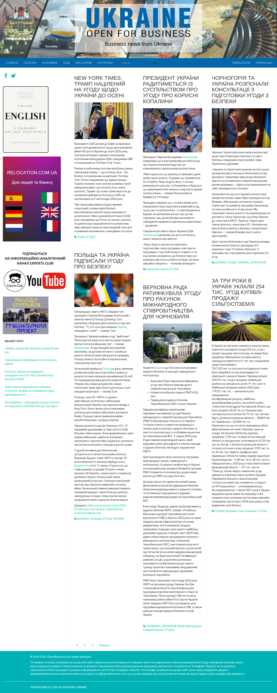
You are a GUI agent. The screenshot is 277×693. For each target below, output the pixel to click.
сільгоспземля (247, 511)
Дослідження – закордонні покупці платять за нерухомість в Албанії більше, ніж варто (32, 404)
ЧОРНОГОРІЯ (258, 262)
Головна (12, 62)
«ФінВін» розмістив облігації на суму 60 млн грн (32, 350)
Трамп (81, 236)
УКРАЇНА (243, 262)
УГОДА (90, 236)
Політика (30, 62)
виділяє (159, 367)
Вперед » (105, 645)
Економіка (50, 62)
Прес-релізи (83, 62)
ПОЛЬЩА (95, 518)
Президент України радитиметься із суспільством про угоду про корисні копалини (171, 89)
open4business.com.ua (46, 687)
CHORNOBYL (153, 626)
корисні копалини (157, 269)
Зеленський (190, 157)
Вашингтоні (81, 465)
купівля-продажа (226, 511)
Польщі (107, 368)
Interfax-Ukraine (75, 687)
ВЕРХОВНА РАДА (173, 626)
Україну (122, 326)
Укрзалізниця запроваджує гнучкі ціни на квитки (31, 361)
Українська (265, 62)
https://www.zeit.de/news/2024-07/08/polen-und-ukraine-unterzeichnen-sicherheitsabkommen (100, 509)
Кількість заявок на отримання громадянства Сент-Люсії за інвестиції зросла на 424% (29, 375)
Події (66, 62)
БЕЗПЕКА (220, 262)
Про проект (106, 62)
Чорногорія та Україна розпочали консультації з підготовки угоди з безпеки (240, 89)
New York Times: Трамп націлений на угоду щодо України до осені (99, 86)
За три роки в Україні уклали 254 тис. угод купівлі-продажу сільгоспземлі (238, 292)
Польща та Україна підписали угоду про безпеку (101, 261)
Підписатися (241, 62)
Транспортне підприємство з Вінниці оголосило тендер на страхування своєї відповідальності (30, 390)
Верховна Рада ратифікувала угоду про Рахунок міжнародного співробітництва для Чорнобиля (172, 302)
